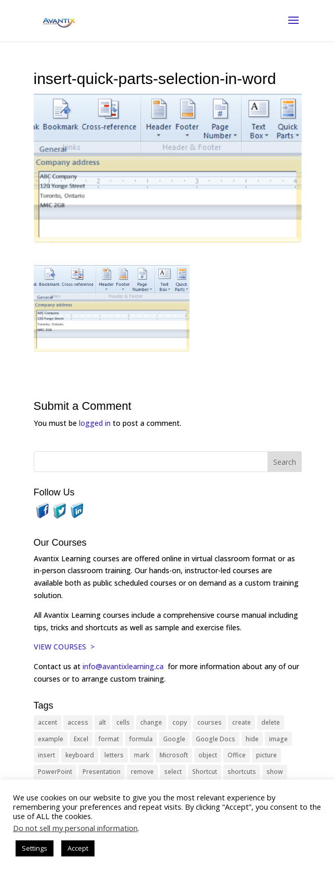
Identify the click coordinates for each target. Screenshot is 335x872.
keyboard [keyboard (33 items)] (79, 755)
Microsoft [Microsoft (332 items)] (173, 755)
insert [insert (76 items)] (46, 755)
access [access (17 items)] (78, 722)
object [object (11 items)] (207, 755)
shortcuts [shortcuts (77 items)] (241, 771)
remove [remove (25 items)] (142, 771)
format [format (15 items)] (109, 739)
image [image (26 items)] (278, 739)
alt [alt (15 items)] (102, 722)
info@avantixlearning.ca (124, 666)
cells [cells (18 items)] (123, 722)
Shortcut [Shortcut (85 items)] (204, 771)
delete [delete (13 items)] (270, 722)
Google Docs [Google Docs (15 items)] (215, 739)
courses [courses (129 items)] (209, 722)
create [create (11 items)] (241, 722)
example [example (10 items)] (50, 739)
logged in (95, 423)
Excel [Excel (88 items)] (81, 739)
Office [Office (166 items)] (236, 755)
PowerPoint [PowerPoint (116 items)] (55, 771)
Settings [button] (34, 848)
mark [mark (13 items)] (141, 755)
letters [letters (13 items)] (114, 755)
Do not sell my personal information (75, 828)
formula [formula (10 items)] (141, 739)
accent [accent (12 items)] (47, 722)
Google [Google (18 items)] (174, 739)
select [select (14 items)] (173, 771)
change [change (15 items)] (151, 722)
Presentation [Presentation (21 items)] (101, 771)
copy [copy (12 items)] (179, 722)
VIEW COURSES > (64, 647)
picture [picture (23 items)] (266, 755)
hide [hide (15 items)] (252, 739)
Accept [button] (78, 848)
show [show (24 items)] (274, 771)
